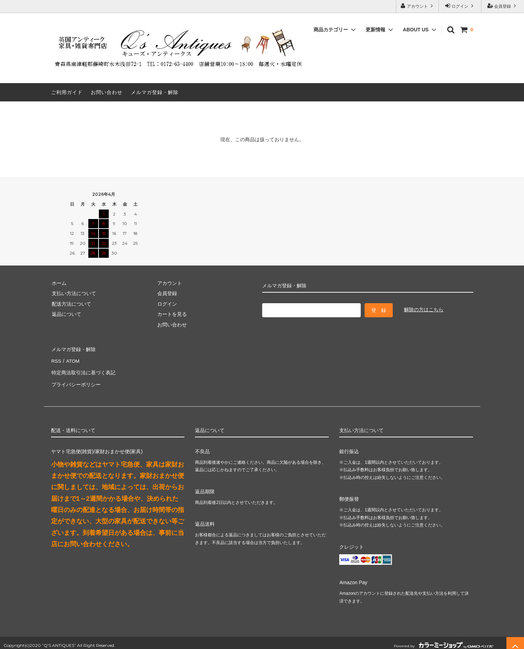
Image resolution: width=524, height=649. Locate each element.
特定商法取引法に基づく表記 (83, 369)
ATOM (71, 359)
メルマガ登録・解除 (154, 92)
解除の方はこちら (423, 309)
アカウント (417, 6)
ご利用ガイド (67, 92)
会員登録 (502, 6)
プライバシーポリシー (75, 380)
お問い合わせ (106, 92)
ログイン (460, 6)
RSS (56, 359)
